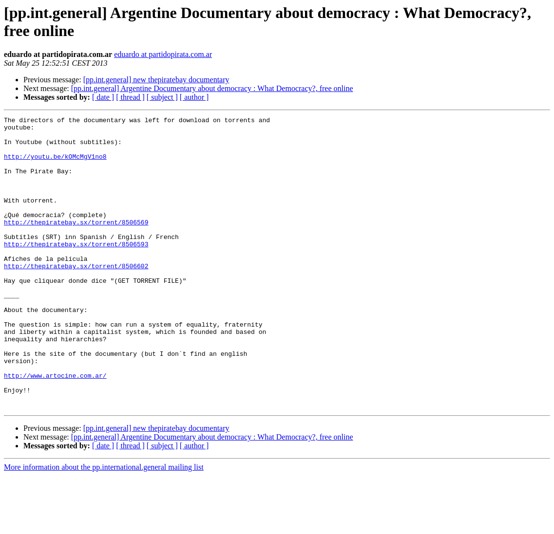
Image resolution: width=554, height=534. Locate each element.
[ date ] (103, 97)
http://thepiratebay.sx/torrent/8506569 (76, 243)
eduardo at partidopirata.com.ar (163, 54)
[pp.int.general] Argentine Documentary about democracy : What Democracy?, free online (212, 88)
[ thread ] (130, 97)
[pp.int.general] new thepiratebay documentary (156, 79)
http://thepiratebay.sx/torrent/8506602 (76, 296)
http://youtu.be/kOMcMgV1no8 (55, 165)
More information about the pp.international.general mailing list (104, 525)
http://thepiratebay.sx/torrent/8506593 (76, 270)
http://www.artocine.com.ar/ (55, 428)
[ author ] (194, 97)
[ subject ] (162, 97)
